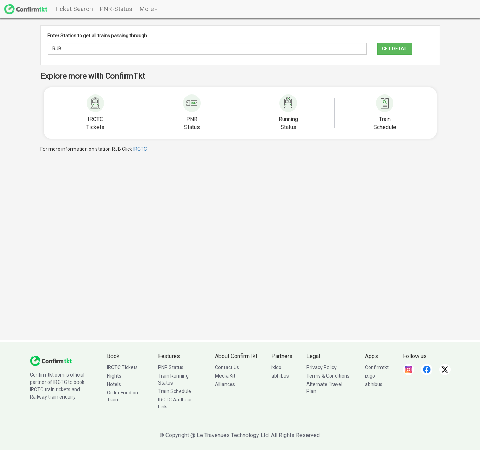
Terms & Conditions (328, 376)
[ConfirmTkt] (51, 360)
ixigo (276, 367)
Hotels (114, 384)
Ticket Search (73, 9)
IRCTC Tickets (122, 367)
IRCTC (140, 149)
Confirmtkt (377, 367)
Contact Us (227, 367)
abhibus (280, 376)
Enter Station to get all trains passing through (97, 35)
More (148, 9)
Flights (114, 376)
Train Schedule (174, 391)
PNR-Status (116, 9)
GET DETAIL (395, 48)
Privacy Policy (321, 367)
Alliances (225, 384)
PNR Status (170, 367)
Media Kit (225, 376)
